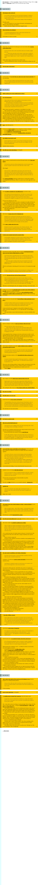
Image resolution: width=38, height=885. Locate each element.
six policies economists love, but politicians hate (14, 191)
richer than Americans (18, 469)
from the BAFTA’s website (17, 514)
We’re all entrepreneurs (7, 97)
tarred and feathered (24, 705)
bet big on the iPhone (9, 178)
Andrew (8, 368)
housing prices (30, 482)
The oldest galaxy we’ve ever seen (9, 395)
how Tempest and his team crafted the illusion (26, 387)
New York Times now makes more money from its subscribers (22, 76)
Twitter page (9, 3)
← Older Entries (6, 730)
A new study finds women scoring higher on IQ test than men (14, 448)
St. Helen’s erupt (11, 130)
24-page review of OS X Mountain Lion (15, 213)
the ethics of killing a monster (9, 615)
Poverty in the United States (8, 692)
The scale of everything (7, 391)
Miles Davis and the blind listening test (10, 422)
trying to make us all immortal (16, 399)
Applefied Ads (5, 486)
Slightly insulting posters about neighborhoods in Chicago (13, 93)
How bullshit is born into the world (9, 138)
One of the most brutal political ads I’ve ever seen (12, 518)
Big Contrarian (5, 1)
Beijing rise (10, 131)
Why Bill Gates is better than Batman (10, 150)
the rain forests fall (17, 131)
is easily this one (25, 432)
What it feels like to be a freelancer (9, 29)
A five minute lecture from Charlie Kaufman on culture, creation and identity (17, 504)
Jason (8, 209)
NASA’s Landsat (11, 129)
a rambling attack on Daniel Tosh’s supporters (12, 696)
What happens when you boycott (9, 12)
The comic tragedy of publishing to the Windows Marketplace (14, 552)
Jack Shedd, (16, 1)
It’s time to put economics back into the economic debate (13, 234)
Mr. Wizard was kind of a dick (8, 419)
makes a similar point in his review (11, 224)
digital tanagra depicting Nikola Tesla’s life (21, 378)
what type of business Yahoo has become (22, 323)
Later (4, 125)
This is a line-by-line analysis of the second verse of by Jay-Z (16, 679)
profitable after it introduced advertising (15, 650)
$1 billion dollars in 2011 (19, 649)
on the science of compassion (13, 628)
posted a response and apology (19, 559)
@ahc (9, 482)
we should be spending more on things (18, 522)
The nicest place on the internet (8, 66)
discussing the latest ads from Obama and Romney (16, 275)
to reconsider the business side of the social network (21, 638)
